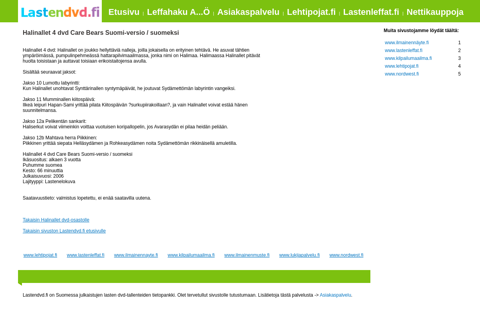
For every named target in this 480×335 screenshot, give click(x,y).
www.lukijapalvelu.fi (299, 255)
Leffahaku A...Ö (178, 12)
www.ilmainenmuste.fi (246, 255)
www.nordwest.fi (346, 255)
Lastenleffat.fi (371, 12)
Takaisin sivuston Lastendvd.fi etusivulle (64, 231)
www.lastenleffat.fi (86, 255)
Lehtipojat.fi (311, 12)
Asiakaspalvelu (248, 12)
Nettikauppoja (435, 12)
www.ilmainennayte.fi (136, 255)
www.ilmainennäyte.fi (407, 42)
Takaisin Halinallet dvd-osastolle (56, 220)
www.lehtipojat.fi (40, 255)
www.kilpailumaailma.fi (191, 255)
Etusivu (123, 12)
